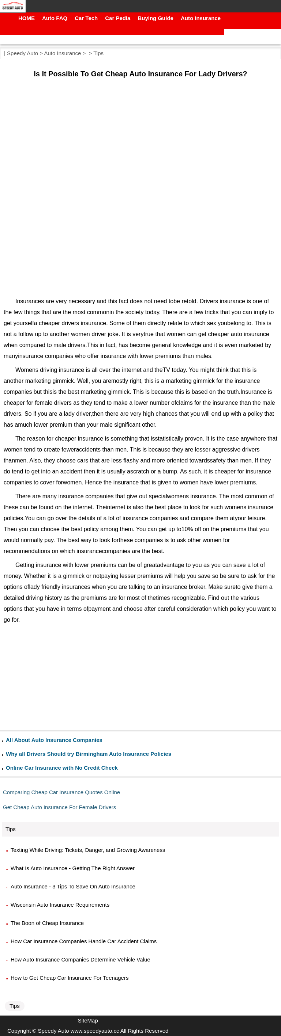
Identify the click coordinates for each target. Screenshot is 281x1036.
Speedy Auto (22, 53)
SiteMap (88, 1020)
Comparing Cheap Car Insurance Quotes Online (61, 792)
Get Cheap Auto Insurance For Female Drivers (59, 807)
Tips (98, 53)
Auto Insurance (201, 18)
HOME (26, 18)
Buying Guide (155, 18)
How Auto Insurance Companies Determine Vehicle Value (80, 959)
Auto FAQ (54, 18)
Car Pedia (117, 18)
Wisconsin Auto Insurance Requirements (60, 905)
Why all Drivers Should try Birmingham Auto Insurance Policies (88, 754)
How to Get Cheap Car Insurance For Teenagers (69, 978)
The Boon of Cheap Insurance (47, 923)
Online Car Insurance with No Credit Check (62, 768)
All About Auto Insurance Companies (54, 740)
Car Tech (86, 18)
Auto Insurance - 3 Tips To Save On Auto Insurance (73, 886)
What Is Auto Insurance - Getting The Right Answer (73, 868)
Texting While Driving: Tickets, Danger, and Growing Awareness (88, 850)
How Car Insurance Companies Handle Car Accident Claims (84, 941)
